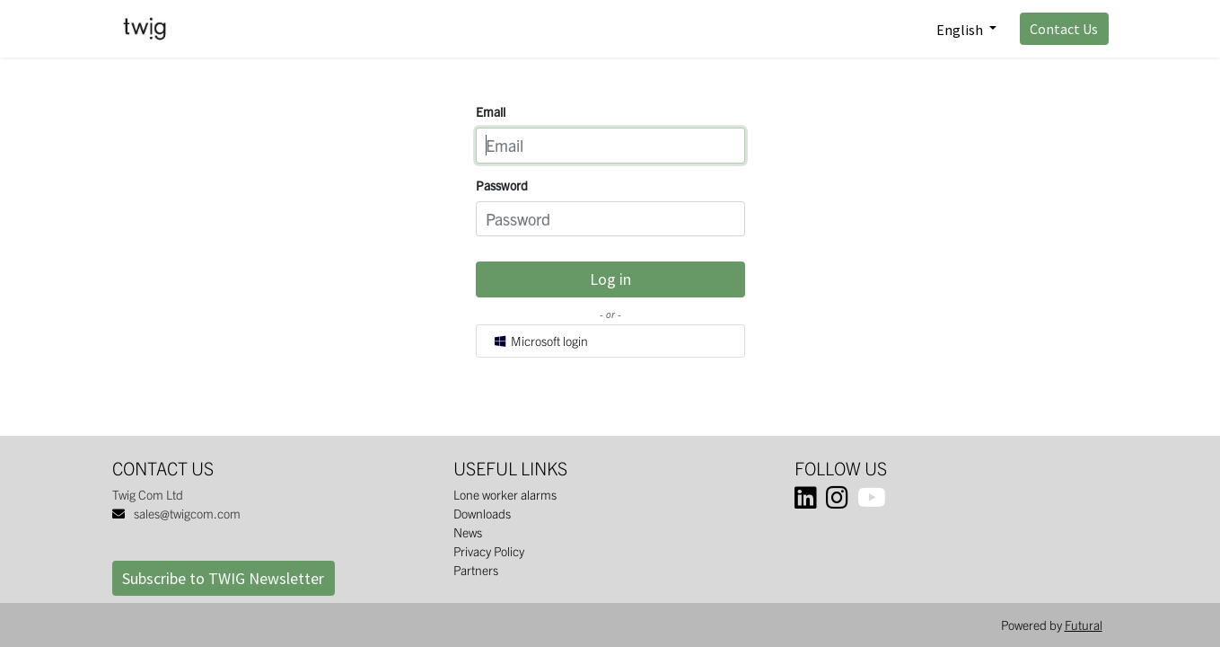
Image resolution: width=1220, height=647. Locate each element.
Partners (475, 570)
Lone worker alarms (505, 494)
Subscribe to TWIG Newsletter (223, 578)
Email (490, 111)
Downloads (482, 513)
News (467, 532)
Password (502, 185)
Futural (1083, 624)
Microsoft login (540, 340)
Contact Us (1064, 29)
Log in (610, 279)
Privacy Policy (488, 551)
